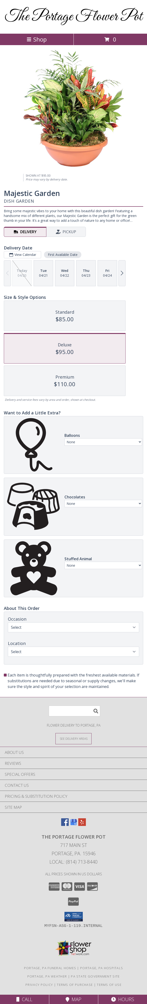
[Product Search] (74, 711)
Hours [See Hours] (122, 999)
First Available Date (63, 254)
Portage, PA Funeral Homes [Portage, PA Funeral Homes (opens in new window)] (50, 968)
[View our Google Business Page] (73, 824)
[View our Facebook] (65, 824)
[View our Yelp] (82, 824)
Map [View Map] (73, 999)
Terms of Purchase (75, 985)
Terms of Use (109, 985)
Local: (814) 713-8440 (73, 862)
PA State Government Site (95, 976)
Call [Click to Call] (24, 999)
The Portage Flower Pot (73, 16)
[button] (73, 916)
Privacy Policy (39, 985)
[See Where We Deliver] (73, 738)
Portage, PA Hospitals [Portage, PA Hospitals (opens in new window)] (101, 968)
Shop (37, 39)
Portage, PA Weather (47, 976)
